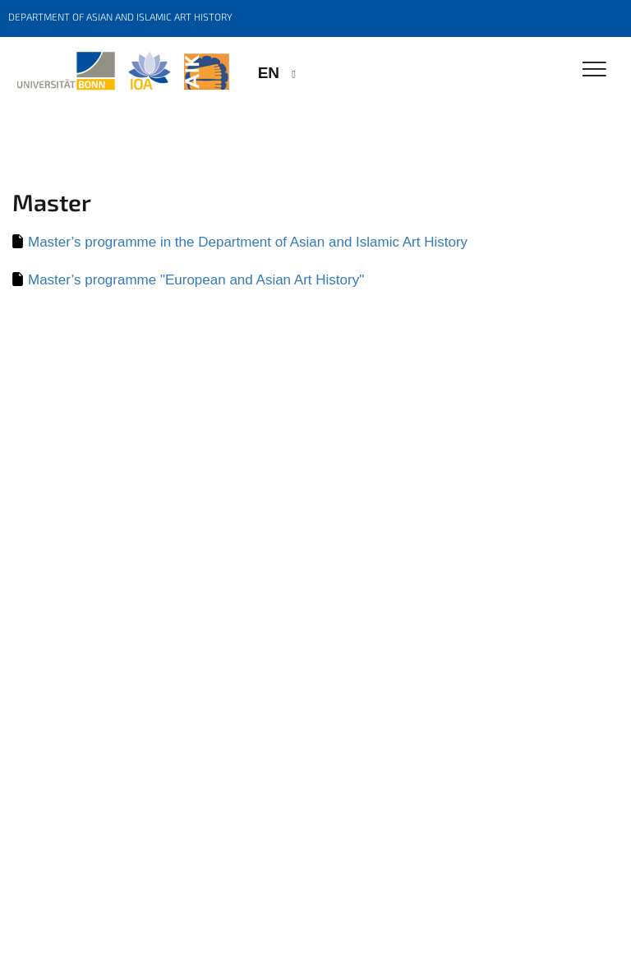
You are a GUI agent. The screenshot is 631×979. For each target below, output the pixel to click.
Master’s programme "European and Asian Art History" (196, 280)
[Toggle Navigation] (594, 70)
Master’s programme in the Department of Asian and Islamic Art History (247, 242)
